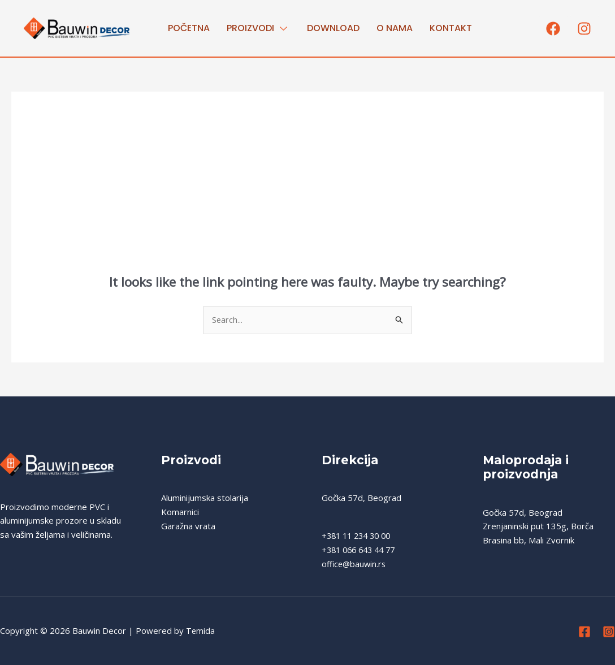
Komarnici (180, 512)
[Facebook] (584, 632)
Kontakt (451, 27)
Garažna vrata (188, 526)
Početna (189, 27)
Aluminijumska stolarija (204, 498)
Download (333, 27)
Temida (200, 631)
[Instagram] (609, 632)
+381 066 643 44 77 (362, 550)
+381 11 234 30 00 (359, 536)
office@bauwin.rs (355, 564)
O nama (394, 27)
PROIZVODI (258, 27)
